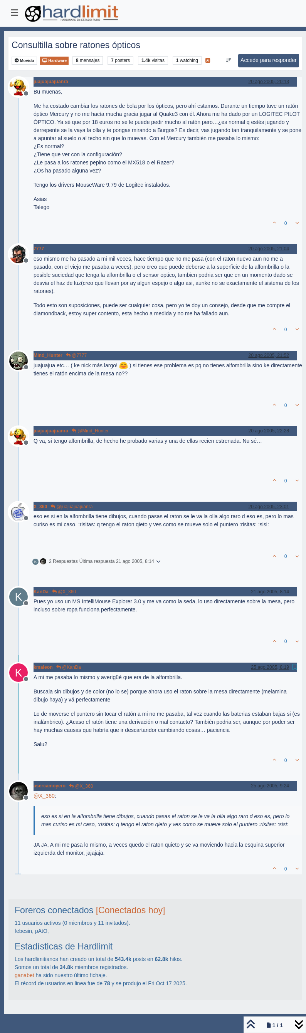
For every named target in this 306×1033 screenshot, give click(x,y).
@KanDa (68, 667)
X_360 (40, 506)
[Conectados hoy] (130, 910)
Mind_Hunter (48, 355)
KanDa (41, 591)
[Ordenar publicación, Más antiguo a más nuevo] (228, 60)
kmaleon (43, 667)
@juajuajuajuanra (71, 506)
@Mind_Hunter (90, 431)
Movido (24, 60)
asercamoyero (50, 786)
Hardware (54, 60)
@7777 (76, 355)
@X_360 (64, 591)
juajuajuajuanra (51, 81)
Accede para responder (268, 60)
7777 (39, 248)
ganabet (24, 975)
